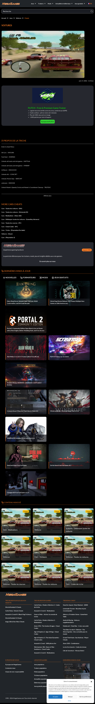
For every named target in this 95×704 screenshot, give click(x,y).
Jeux (11, 18)
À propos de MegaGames (13, 664)
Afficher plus (47, 196)
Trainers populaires (40, 668)
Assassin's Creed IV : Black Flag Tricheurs (18, 614)
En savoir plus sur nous (47, 261)
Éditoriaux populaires (41, 682)
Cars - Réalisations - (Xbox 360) (11, 216)
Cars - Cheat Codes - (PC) (9, 226)
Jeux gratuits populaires (41, 686)
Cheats (27, 18)
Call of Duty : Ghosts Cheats (14, 611)
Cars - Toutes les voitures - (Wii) (11, 208)
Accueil (3, 18)
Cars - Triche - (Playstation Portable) (13, 230)
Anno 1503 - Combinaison (71, 643)
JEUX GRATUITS (61, 277)
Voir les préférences (85, 696)
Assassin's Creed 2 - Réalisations (44, 611)
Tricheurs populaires (40, 675)
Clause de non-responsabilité (14, 672)
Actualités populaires (41, 679)
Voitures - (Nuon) (7, 234)
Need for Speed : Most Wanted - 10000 (75, 605)
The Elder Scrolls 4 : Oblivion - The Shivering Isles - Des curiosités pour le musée (75, 632)
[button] (91, 681)
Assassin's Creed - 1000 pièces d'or (45, 643)
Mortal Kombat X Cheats (13, 607)
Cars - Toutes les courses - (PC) (11, 223)
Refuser (70, 696)
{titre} (69, 700)
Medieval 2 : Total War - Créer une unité (76, 626)
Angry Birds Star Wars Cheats (14, 621)
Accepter (55, 696)
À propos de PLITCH (47, 121)
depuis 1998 (87, 250)
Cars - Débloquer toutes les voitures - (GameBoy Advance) (20, 219)
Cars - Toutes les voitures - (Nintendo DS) (14, 212)
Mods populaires (39, 672)
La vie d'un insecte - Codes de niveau (74, 647)
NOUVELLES (10, 277)
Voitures (18, 18)
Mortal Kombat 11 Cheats (13, 618)
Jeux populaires (39, 664)
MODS (45, 277)
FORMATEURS (29, 277)
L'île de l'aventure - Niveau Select (73, 650)
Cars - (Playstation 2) (8, 237)
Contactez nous (10, 668)
